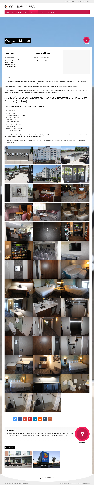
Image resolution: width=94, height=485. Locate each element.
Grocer (42, 12)
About (64, 1)
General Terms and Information (83, 483)
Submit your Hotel (70, 1)
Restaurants (52, 12)
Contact (88, 1)
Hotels (34, 12)
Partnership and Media (80, 1)
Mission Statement (72, 483)
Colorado (6, 43)
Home (7, 12)
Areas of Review (63, 483)
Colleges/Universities (19, 12)
